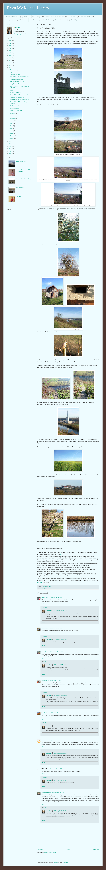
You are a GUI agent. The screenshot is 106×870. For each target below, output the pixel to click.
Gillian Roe (44, 680)
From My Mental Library (28, 7)
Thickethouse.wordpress (48, 740)
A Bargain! (18, 196)
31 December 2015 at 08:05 (60, 753)
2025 (10, 43)
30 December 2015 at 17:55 (57, 651)
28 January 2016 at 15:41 (57, 792)
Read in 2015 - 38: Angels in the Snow (19, 76)
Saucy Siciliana (45, 651)
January (12, 138)
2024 (10, 45)
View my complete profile (20, 34)
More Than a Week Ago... (16, 110)
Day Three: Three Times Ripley (23, 178)
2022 (10, 50)
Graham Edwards (46, 792)
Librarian (48, 610)
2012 (10, 146)
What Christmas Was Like (16, 79)
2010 (10, 151)
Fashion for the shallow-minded (55, 16)
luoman (56, 862)
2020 (10, 55)
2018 (10, 60)
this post (39, 582)
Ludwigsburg (9, 20)
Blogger (66, 862)
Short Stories (46, 20)
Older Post (96, 849)
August (12, 121)
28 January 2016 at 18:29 (60, 811)
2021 (10, 53)
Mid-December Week (21, 161)
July (11, 123)
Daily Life (27, 16)
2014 (10, 141)
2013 (10, 143)
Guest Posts (72, 16)
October (12, 116)
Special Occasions (60, 20)
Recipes (35, 20)
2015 (10, 67)
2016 (10, 65)
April (11, 130)
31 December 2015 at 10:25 (60, 780)
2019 (10, 58)
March (12, 133)
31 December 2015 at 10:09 (55, 769)
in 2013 (62, 554)
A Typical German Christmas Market (19, 97)
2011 (10, 148)
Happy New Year (14, 72)
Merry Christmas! (14, 84)
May (11, 128)
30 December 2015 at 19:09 (60, 665)
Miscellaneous (23, 20)
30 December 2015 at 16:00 (55, 597)
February (12, 135)
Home (68, 849)
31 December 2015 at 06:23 (61, 740)
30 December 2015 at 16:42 (60, 610)
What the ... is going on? (16, 92)
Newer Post (40, 849)
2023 (10, 48)
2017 (10, 63)
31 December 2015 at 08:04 (60, 726)
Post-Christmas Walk (15, 74)
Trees (11, 90)
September (13, 118)
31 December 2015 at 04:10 (51, 713)
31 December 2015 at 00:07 (55, 680)
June (11, 126)
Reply (43, 604)
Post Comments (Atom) (50, 852)
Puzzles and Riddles (15, 105)
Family (38, 16)
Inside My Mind (85, 16)
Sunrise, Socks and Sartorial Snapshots (19, 99)
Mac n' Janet (45, 628)
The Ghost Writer (20, 187)
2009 (10, 153)
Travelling (74, 20)
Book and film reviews (12, 16)
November (13, 113)
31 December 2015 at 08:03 (60, 695)
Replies (45, 607)
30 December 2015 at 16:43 (60, 639)
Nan (43, 713)
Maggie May (45, 597)
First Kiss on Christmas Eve (17, 81)
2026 (10, 40)
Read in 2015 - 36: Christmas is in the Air (20, 94)
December (13, 70)
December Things (14, 108)
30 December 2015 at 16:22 (55, 628)
